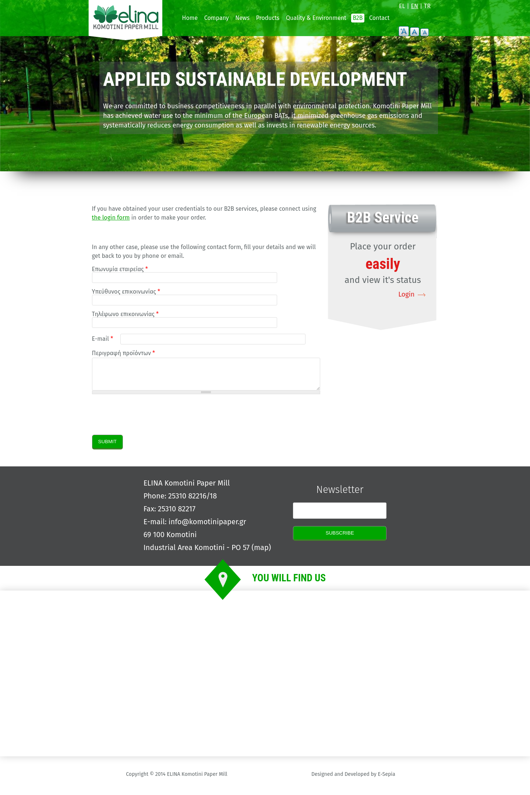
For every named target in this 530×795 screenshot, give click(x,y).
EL (402, 6)
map (261, 553)
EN (414, 6)
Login (406, 294)
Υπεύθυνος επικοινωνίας (126, 291)
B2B (358, 17)
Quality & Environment (316, 17)
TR (427, 6)
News (242, 17)
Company (216, 17)
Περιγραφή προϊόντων (123, 353)
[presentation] (148, 420)
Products (268, 17)
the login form (111, 217)
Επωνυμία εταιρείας (120, 269)
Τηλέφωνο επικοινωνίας (125, 314)
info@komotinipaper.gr (207, 527)
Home (190, 17)
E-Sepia (386, 780)
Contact (379, 17)
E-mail (102, 338)
